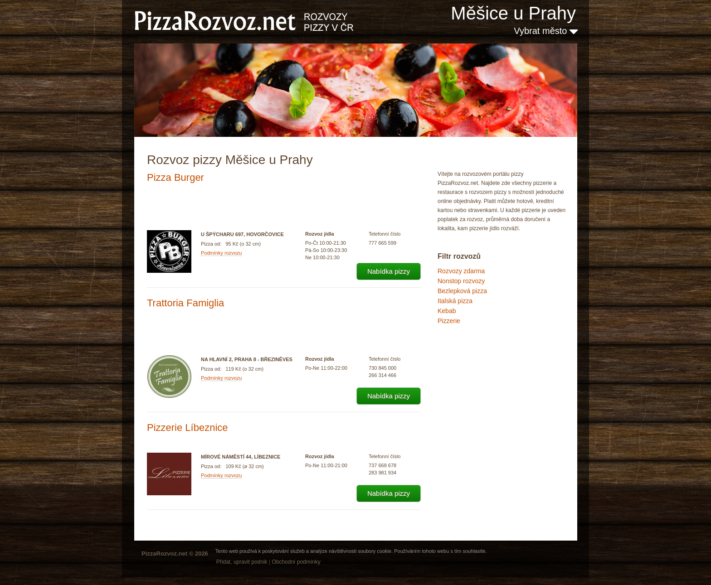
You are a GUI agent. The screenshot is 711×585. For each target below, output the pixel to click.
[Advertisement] (483, 364)
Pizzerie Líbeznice (187, 427)
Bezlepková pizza (462, 291)
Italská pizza (455, 301)
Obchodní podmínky (296, 562)
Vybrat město (546, 31)
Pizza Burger (175, 177)
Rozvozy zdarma (461, 271)
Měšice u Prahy (513, 13)
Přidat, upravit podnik (242, 562)
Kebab (447, 310)
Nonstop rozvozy (461, 281)
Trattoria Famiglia (185, 303)
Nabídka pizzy (388, 271)
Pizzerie (449, 320)
